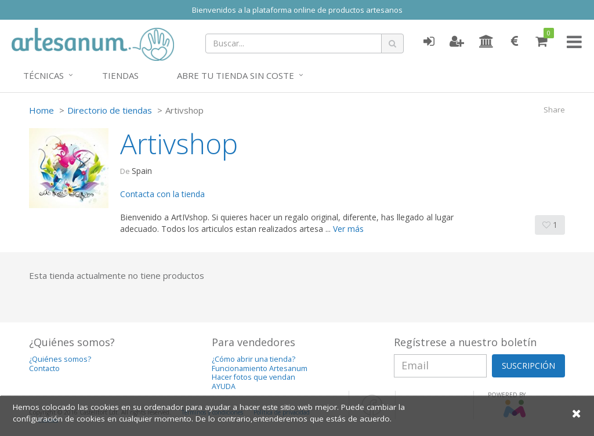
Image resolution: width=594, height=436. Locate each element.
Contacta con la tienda (162, 193)
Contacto (44, 368)
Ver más (348, 228)
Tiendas (120, 75)
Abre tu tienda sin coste (235, 75)
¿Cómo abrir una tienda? (253, 359)
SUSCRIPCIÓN (528, 365)
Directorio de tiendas (109, 110)
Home (41, 110)
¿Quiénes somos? (60, 359)
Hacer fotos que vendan (253, 377)
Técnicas (43, 75)
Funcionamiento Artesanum (259, 368)
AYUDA (224, 386)
